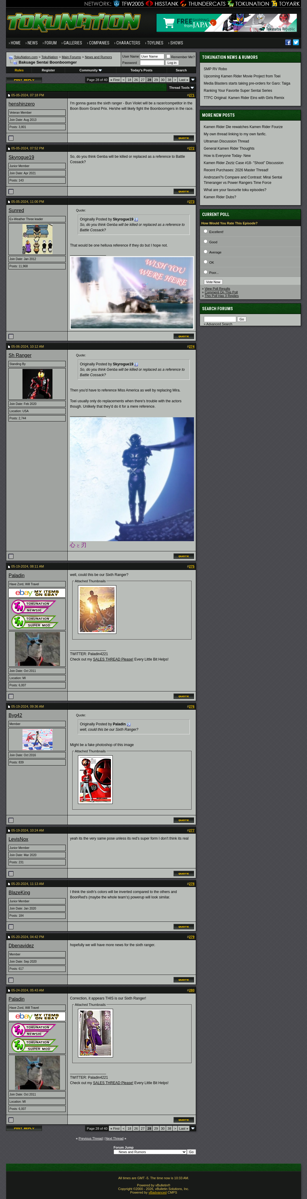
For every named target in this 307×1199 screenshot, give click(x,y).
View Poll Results (217, 288)
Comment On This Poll (221, 292)
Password (129, 62)
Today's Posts (141, 70)
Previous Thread (91, 1138)
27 (143, 80)
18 (129, 80)
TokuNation (49, 57)
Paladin (16, 575)
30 (163, 80)
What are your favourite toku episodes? (235, 190)
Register (48, 70)
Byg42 (15, 715)
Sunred (16, 210)
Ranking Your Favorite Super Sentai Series (238, 90)
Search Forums (217, 308)
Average (215, 252)
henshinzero (21, 103)
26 (136, 80)
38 (169, 80)
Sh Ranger (19, 355)
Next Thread (115, 1138)
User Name (130, 56)
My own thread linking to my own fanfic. (235, 134)
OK (211, 262)
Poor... (214, 272)
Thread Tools (179, 87)
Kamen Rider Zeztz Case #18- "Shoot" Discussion (244, 163)
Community (90, 70)
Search (181, 70)
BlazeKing (19, 892)
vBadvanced (157, 1192)
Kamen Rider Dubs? (220, 197)
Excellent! (216, 232)
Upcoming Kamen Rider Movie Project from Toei (242, 76)
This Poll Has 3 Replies (222, 296)
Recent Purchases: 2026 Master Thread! (236, 170)
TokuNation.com (26, 57)
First (115, 80)
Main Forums (71, 57)
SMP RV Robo (215, 69)
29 (156, 80)
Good (213, 242)
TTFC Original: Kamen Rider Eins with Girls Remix (244, 98)
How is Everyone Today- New (227, 156)
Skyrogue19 (21, 157)
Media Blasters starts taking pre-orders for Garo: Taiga (247, 83)
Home (16, 42)
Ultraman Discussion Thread (226, 141)
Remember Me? (180, 57)
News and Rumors (98, 57)
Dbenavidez (21, 945)
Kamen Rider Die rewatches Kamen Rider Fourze (243, 127)
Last (183, 80)
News (33, 42)
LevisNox (18, 839)
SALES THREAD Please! (113, 659)
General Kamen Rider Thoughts (229, 148)
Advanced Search (219, 324)
